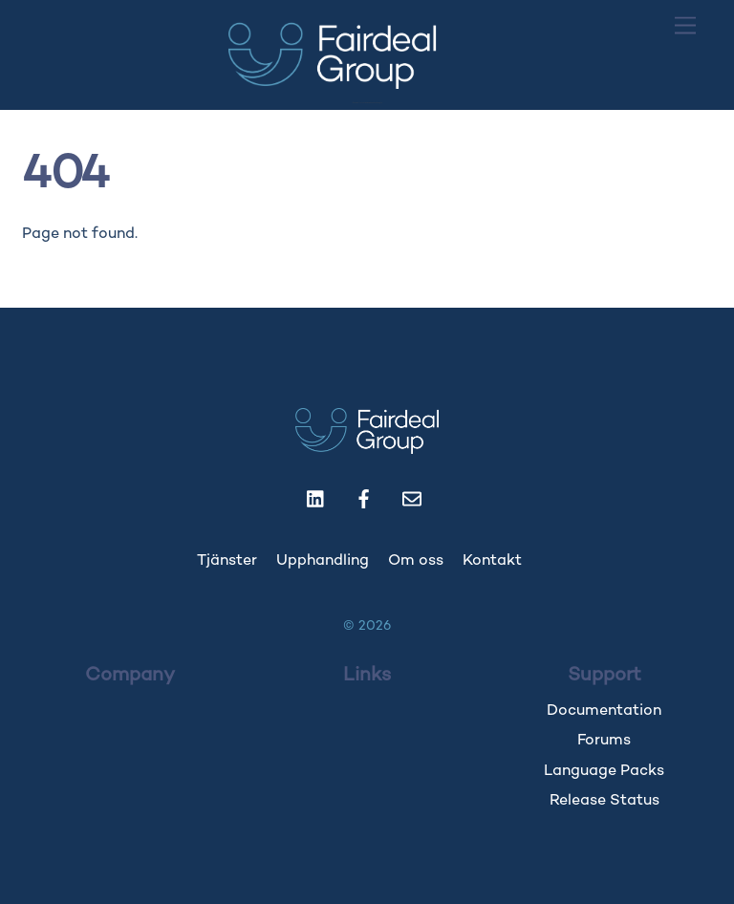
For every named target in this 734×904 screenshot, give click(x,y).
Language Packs (604, 772)
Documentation (604, 711)
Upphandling (322, 561)
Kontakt (492, 561)
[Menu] (685, 26)
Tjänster (227, 561)
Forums (604, 741)
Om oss (415, 561)
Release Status (604, 801)
